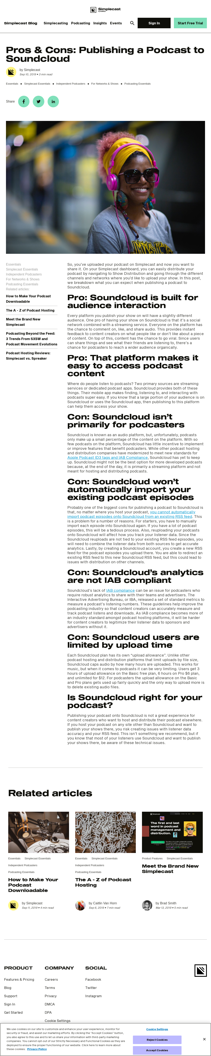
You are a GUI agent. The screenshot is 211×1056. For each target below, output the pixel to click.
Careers (51, 981)
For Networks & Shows (104, 83)
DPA (48, 1014)
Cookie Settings (57, 1022)
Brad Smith (168, 905)
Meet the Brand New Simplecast (170, 870)
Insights (100, 23)
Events (116, 23)
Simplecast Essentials (37, 83)
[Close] (204, 1039)
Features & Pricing (19, 981)
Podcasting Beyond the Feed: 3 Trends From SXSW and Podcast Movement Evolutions (31, 340)
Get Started (13, 1014)
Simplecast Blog (20, 23)
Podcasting (80, 23)
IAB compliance (120, 592)
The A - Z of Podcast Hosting (30, 312)
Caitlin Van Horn (105, 905)
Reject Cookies (157, 1039)
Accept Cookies (157, 1050)
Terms (50, 989)
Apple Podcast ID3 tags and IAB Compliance (107, 459)
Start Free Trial (190, 23)
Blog (7, 989)
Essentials (12, 83)
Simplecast (32, 70)
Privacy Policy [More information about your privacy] (37, 1049)
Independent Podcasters (70, 83)
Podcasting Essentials (137, 83)
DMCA (50, 1006)
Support (10, 997)
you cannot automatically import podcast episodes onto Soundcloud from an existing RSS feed (131, 515)
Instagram (93, 997)
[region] (105, 1039)
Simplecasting (56, 23)
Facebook (93, 981)
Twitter (91, 989)
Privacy (51, 997)
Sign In (154, 23)
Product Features (152, 860)
